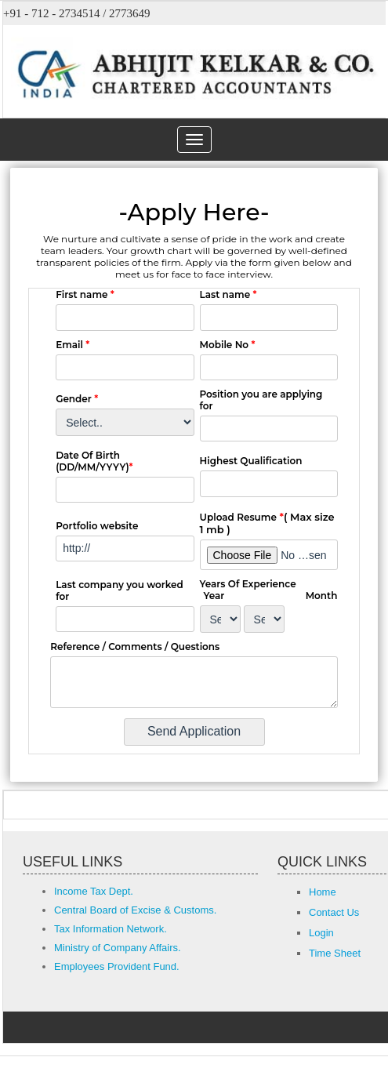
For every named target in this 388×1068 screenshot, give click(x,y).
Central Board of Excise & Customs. (135, 910)
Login (321, 933)
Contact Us (334, 912)
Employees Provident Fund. (116, 966)
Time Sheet (335, 953)
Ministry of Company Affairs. (117, 948)
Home (322, 892)
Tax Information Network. (110, 929)
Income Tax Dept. (93, 891)
